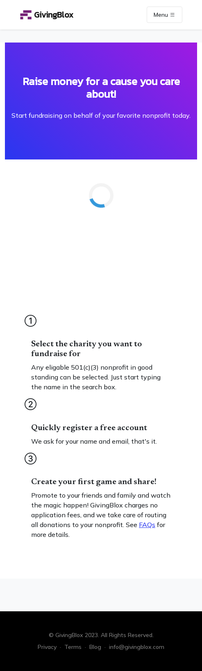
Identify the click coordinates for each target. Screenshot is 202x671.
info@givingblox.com (136, 647)
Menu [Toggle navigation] (164, 14)
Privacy (47, 647)
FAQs (147, 525)
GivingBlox (46, 15)
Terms (73, 647)
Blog (95, 647)
